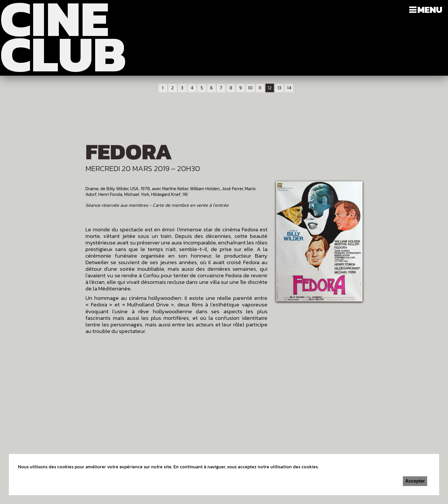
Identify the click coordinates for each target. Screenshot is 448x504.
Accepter (415, 481)
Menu (429, 10)
